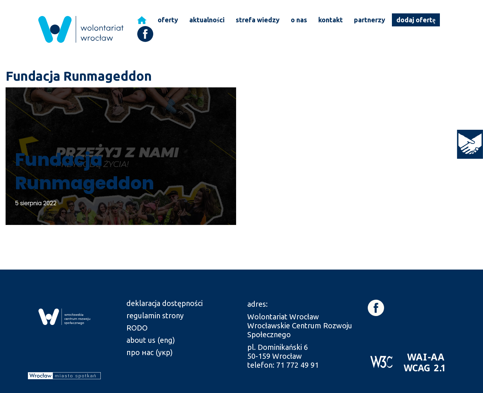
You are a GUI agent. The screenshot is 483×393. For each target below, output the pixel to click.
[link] (470, 144)
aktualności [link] (207, 19)
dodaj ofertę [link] (415, 19)
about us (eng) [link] (150, 340)
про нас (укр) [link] (149, 352)
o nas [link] (299, 19)
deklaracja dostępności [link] (164, 303)
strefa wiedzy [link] (258, 19)
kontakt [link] (330, 19)
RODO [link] (137, 327)
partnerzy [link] (369, 19)
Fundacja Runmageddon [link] (84, 171)
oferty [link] (168, 19)
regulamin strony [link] (155, 315)
